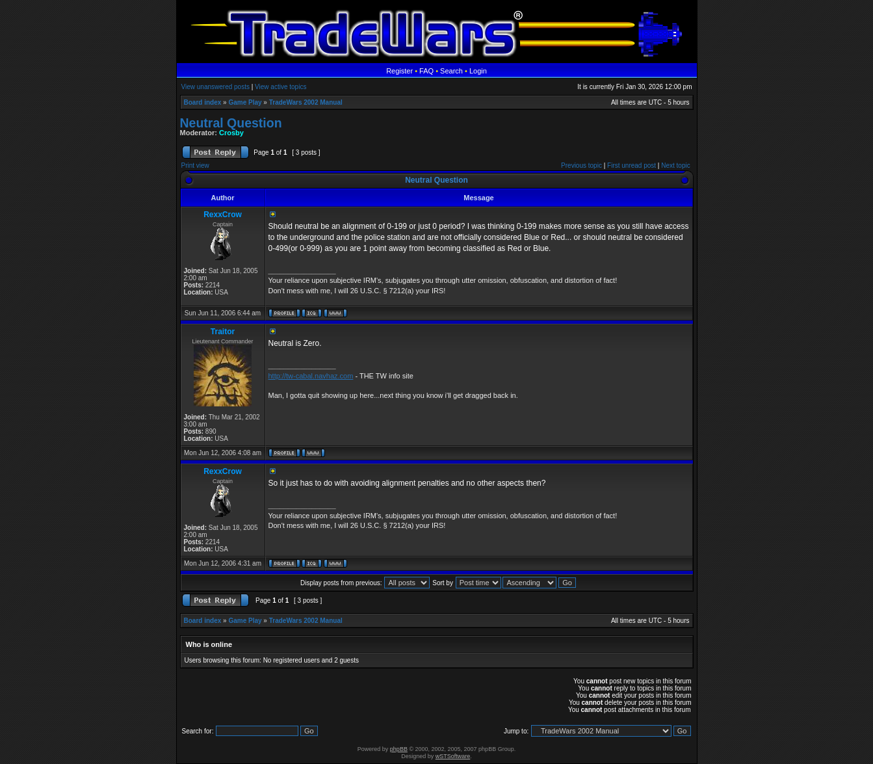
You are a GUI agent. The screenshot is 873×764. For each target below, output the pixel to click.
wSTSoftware (453, 756)
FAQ (426, 71)
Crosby (231, 133)
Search (451, 71)
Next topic (675, 165)
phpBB (399, 749)
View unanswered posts (215, 86)
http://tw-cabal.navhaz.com (311, 376)
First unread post (631, 165)
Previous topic (581, 165)
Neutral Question (231, 123)
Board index (203, 102)
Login (478, 71)
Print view (195, 165)
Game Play (244, 102)
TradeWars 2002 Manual (306, 102)
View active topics (280, 86)
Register (399, 71)
